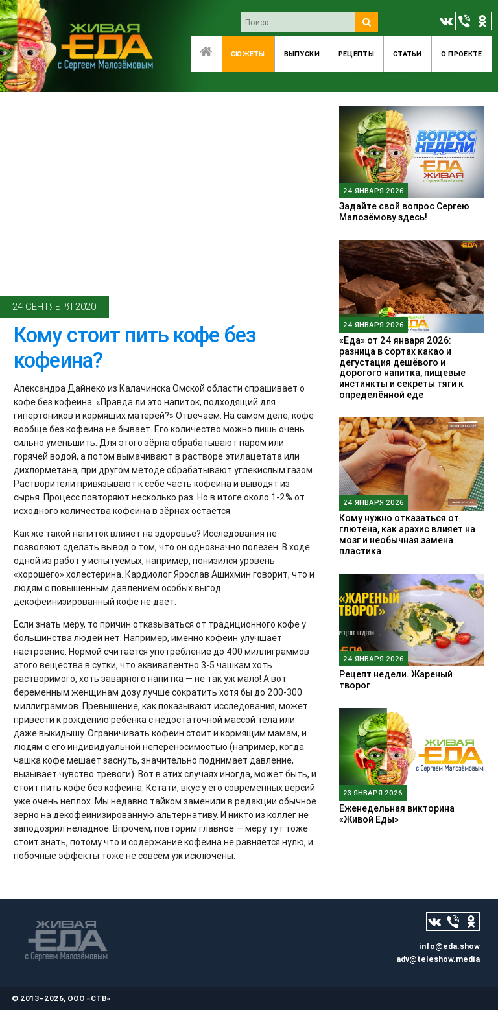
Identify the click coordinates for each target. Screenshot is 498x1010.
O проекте (461, 53)
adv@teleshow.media (438, 959)
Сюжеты (248, 53)
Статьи (407, 53)
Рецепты (356, 53)
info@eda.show (449, 946)
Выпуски (302, 53)
